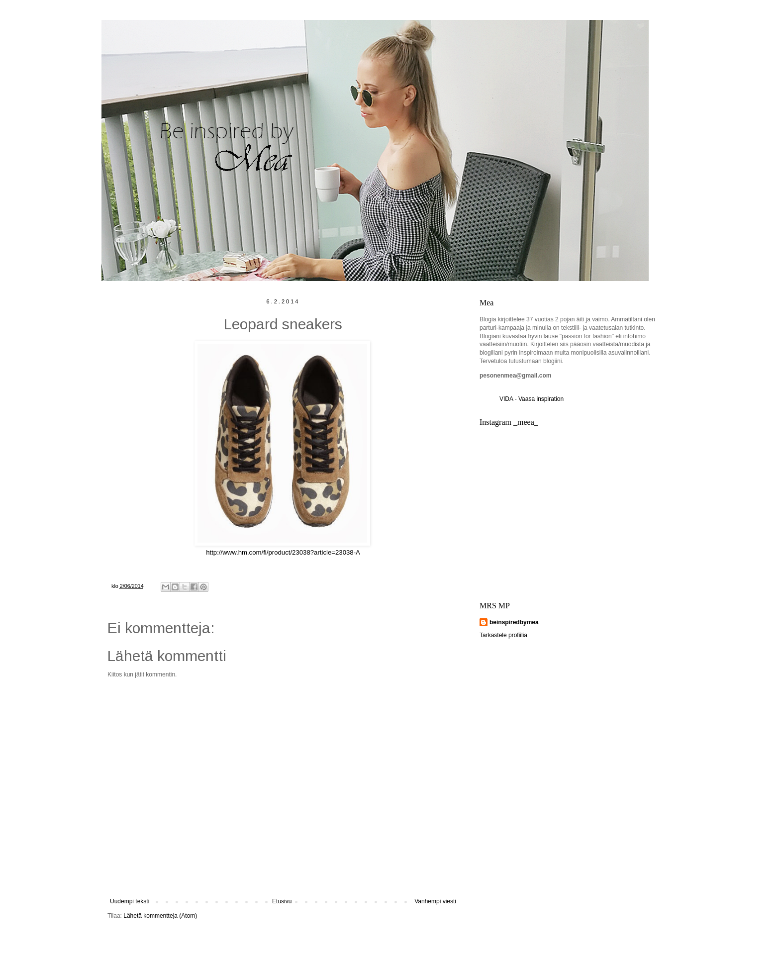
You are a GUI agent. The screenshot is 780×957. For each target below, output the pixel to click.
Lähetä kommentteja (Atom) (160, 915)
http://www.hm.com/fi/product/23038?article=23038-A (283, 552)
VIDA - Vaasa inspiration (531, 398)
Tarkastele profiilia (503, 635)
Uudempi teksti (129, 901)
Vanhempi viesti (435, 901)
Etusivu (282, 901)
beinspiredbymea (514, 622)
